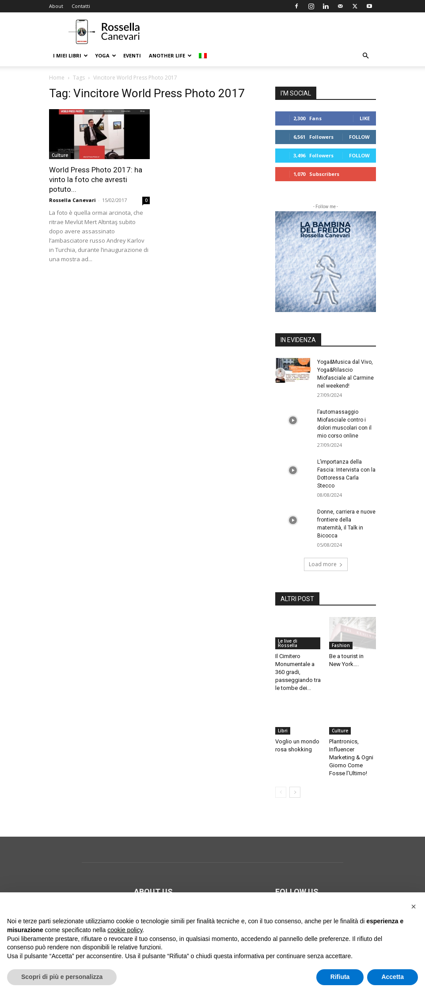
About (56, 6)
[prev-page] (280, 792)
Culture (60, 155)
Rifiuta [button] (340, 976)
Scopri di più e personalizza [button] (61, 976)
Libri (283, 730)
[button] (365, 56)
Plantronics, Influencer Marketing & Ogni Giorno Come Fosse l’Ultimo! (351, 757)
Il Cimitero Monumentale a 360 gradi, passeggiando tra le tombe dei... (298, 672)
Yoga (105, 55)
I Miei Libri (70, 55)
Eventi (132, 55)
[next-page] (294, 792)
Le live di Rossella (287, 643)
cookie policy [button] (124, 929)
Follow (359, 136)
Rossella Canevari (72, 200)
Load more (326, 564)
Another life (170, 55)
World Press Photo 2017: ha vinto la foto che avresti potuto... (95, 179)
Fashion (341, 645)
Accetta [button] (392, 976)
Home (57, 77)
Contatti (81, 6)
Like (365, 118)
